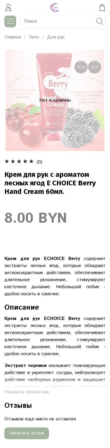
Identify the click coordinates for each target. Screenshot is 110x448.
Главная (12, 37)
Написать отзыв (26, 433)
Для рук (56, 37)
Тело (34, 37)
